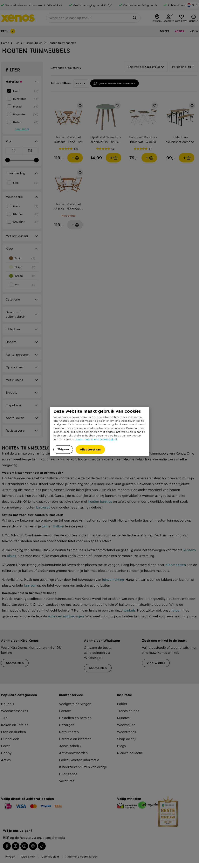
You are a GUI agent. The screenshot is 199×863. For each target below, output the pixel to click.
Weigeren (63, 449)
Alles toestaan (90, 449)
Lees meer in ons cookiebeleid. (96, 439)
